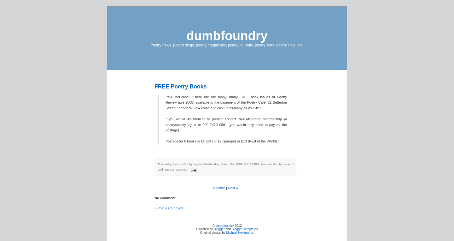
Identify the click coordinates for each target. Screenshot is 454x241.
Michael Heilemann (239, 232)
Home (220, 188)
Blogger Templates (245, 229)
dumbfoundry (227, 36)
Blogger (219, 229)
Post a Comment (170, 208)
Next (231, 188)
